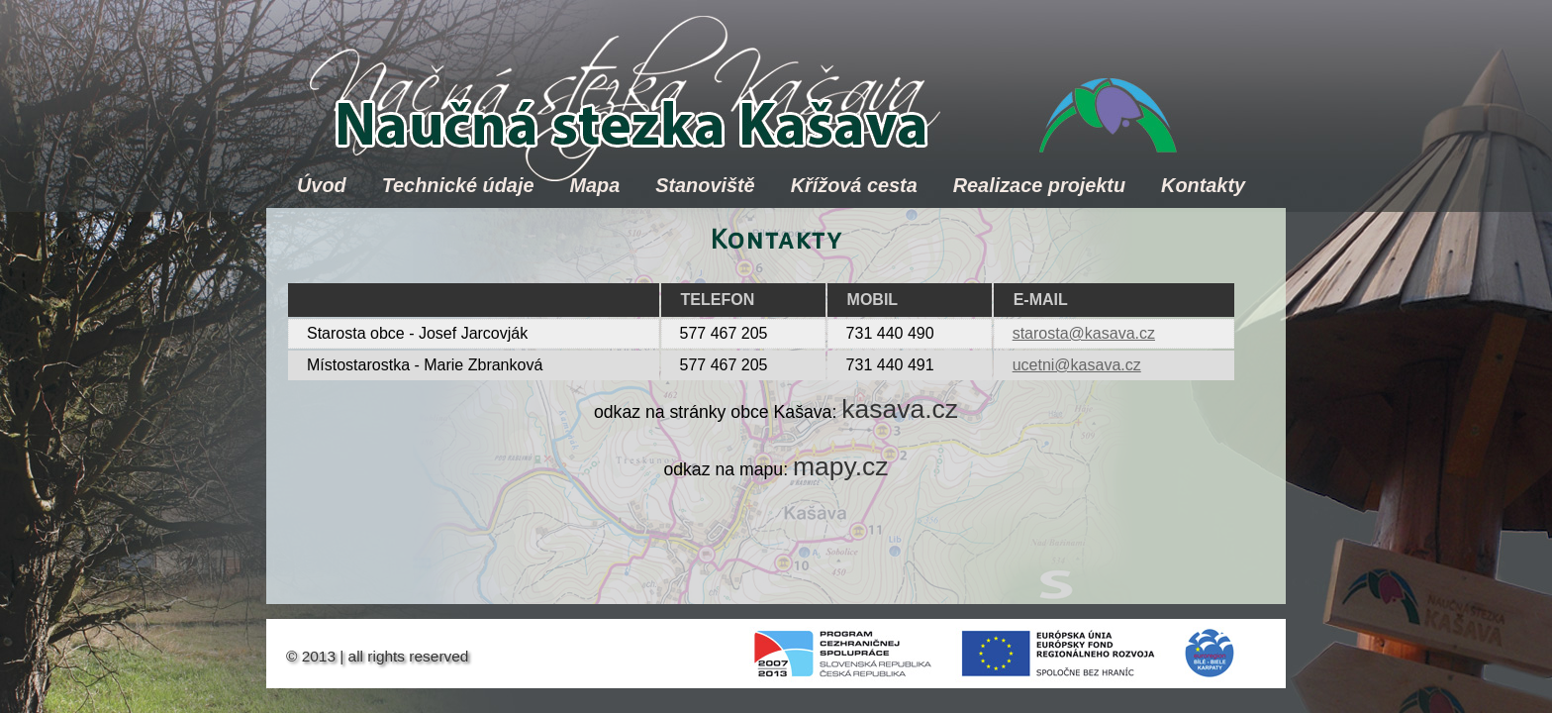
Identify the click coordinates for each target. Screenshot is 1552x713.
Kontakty (1203, 185)
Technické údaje (458, 185)
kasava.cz (899, 409)
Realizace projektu (1039, 185)
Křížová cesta (854, 185)
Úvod (321, 185)
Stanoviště (704, 185)
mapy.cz (841, 466)
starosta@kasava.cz (1084, 333)
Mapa (594, 185)
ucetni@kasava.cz (1077, 364)
